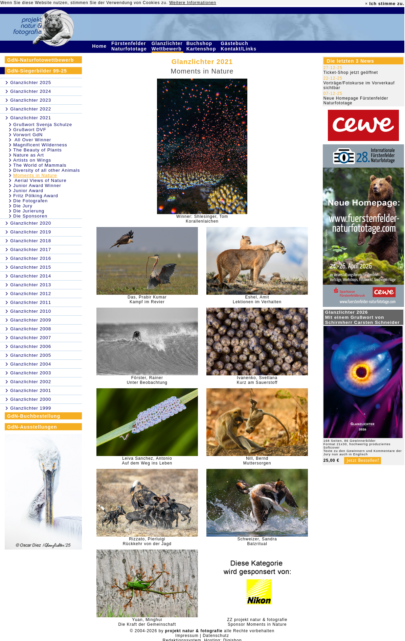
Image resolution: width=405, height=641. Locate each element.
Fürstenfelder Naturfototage (130, 46)
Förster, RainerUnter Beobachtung (147, 380)
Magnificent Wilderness (40, 144)
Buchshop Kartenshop (202, 46)
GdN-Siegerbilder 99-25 (37, 71)
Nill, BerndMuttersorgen (257, 461)
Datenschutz (216, 635)
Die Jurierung (28, 210)
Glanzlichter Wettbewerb (167, 46)
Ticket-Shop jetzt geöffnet (350, 72)
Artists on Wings (32, 160)
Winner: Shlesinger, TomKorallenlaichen (202, 219)
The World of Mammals (40, 165)
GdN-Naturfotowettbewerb (40, 60)
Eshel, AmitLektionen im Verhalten (257, 299)
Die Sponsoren (30, 216)
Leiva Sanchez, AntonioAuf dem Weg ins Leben (147, 461)
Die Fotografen (30, 200)
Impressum (186, 635)
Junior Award (28, 190)
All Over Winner (32, 139)
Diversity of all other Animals (46, 170)
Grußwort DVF (29, 129)
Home (100, 46)
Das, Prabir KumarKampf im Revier (147, 299)
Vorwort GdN (28, 134)
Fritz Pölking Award (35, 195)
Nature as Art (28, 155)
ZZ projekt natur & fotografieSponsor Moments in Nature (257, 622)
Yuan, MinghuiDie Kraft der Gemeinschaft (147, 622)
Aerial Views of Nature (40, 180)
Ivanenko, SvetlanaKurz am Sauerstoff (257, 380)
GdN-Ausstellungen (32, 427)
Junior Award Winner (37, 185)
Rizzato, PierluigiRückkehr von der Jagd (147, 541)
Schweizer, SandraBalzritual (257, 541)
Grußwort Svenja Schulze (42, 124)
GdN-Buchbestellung (33, 416)
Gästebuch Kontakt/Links (239, 46)
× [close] (366, 3)
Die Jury (22, 205)
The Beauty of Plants (37, 149)
